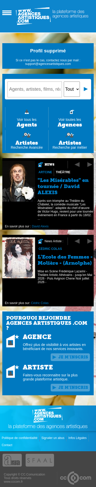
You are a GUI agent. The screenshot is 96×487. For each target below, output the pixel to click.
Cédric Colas (50, 249)
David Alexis (40, 226)
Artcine (45, 172)
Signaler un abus (53, 438)
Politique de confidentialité (20, 438)
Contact (7, 445)
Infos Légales (78, 438)
